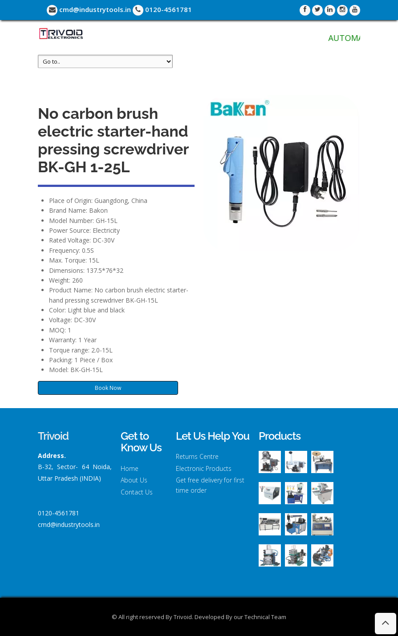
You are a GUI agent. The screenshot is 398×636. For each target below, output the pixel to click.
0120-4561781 (162, 9)
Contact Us (137, 492)
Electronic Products (203, 468)
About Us (134, 480)
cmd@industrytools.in (89, 9)
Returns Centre (197, 456)
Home (129, 468)
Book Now (108, 388)
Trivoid (53, 435)
